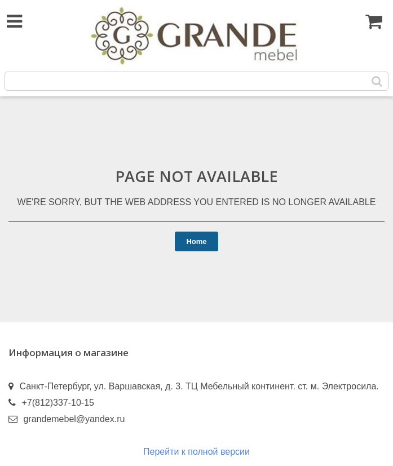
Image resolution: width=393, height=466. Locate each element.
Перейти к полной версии (196, 451)
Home (196, 241)
